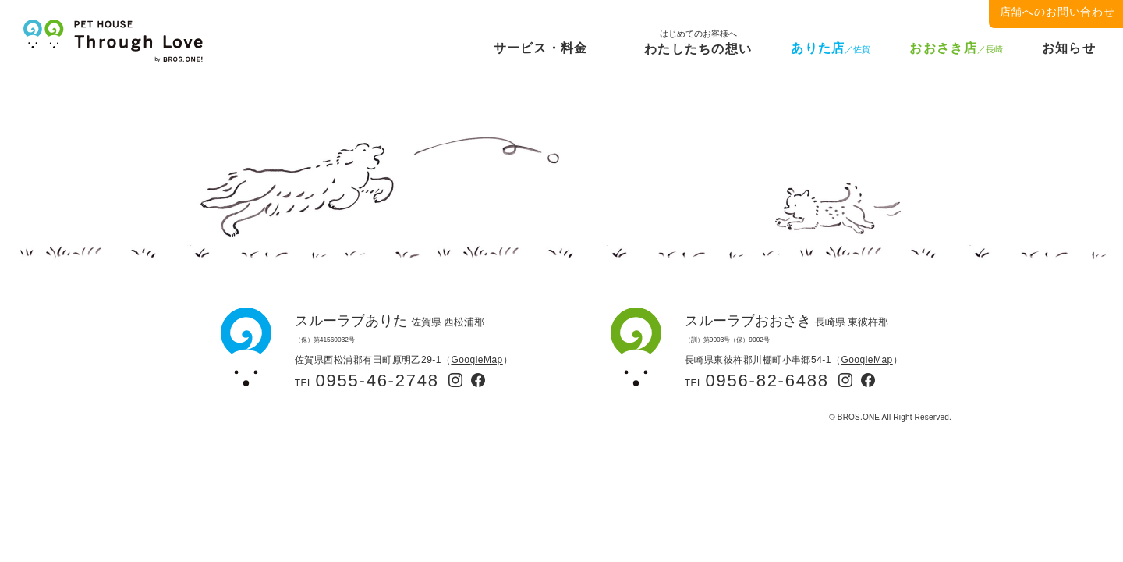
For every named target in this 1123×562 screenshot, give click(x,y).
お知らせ (1069, 48)
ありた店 (830, 48)
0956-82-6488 (767, 380)
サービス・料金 (541, 48)
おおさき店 (955, 48)
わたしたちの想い (698, 45)
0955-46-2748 (377, 380)
